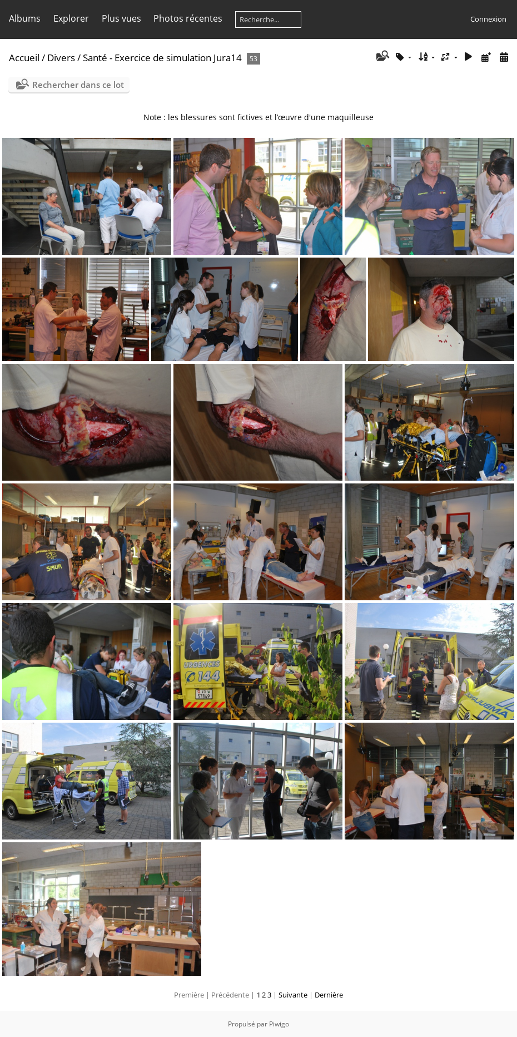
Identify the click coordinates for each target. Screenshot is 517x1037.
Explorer (71, 18)
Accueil (24, 57)
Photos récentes (187, 18)
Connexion (488, 19)
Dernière (329, 995)
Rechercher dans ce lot (78, 84)
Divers (61, 57)
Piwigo (279, 1024)
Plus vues (121, 18)
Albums (25, 18)
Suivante (293, 995)
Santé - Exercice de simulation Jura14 (162, 57)
